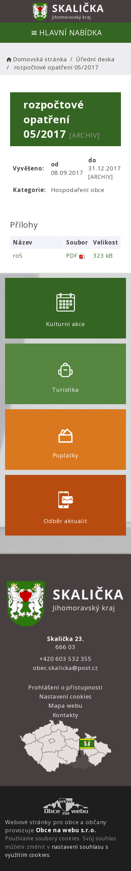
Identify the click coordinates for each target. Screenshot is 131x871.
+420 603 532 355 (65, 659)
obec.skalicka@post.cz (65, 668)
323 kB (103, 255)
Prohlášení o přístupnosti (65, 687)
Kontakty (66, 715)
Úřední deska (95, 59)
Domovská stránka (36, 59)
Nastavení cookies (65, 696)
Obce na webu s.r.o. (66, 830)
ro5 (18, 255)
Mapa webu (65, 705)
